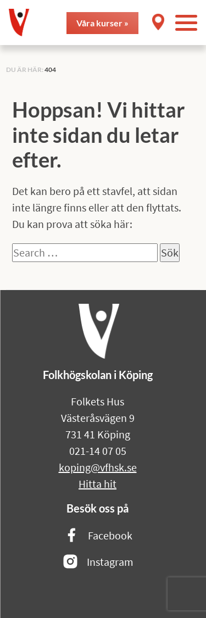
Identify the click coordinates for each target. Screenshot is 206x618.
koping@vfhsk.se (98, 467)
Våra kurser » (102, 23)
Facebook (97, 536)
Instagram (97, 562)
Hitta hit (97, 484)
